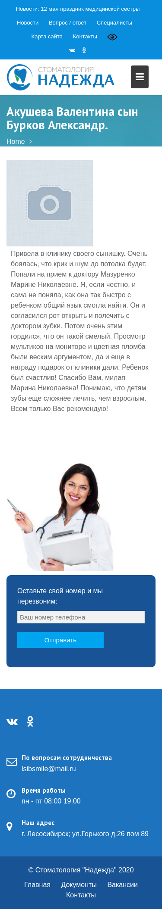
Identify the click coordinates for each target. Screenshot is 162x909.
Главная (37, 884)
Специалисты (114, 22)
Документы (78, 884)
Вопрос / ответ (67, 22)
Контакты (85, 36)
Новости (27, 22)
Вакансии (122, 884)
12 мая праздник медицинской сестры (90, 9)
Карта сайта (47, 36)
